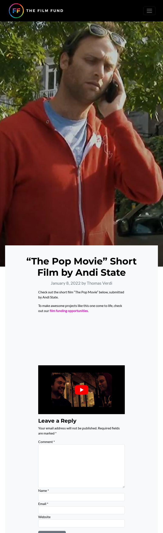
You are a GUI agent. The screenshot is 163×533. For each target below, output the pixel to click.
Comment (46, 442)
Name (43, 490)
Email (43, 504)
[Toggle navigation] (149, 11)
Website (44, 517)
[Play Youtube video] (81, 389)
